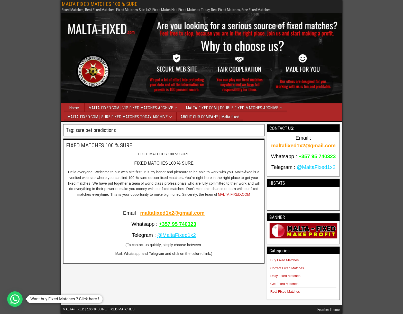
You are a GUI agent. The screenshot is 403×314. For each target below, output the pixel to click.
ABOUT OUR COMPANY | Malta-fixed (209, 116)
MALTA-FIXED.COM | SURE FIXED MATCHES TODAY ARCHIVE (117, 116)
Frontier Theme (328, 309)
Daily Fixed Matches (285, 276)
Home (74, 107)
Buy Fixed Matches (284, 260)
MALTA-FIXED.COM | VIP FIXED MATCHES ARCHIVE (130, 107)
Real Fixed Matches (285, 291)
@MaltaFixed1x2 (176, 235)
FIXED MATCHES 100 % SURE (99, 145)
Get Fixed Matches (284, 284)
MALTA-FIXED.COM (234, 194)
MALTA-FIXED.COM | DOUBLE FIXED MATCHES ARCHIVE (232, 107)
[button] (15, 299)
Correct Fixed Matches (287, 268)
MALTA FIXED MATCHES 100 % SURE (99, 4)
